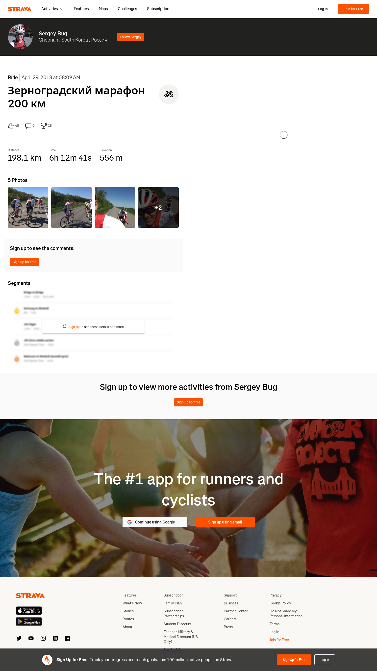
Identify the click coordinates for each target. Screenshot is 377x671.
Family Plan (173, 603)
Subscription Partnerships (174, 614)
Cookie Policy (280, 603)
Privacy (276, 595)
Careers (230, 619)
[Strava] (19, 9)
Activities (52, 8)
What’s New (132, 603)
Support (230, 595)
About (127, 626)
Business (231, 603)
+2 (158, 207)
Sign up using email (225, 522)
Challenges (127, 8)
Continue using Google (150, 522)
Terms (274, 623)
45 (13, 126)
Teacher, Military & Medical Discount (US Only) (181, 636)
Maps (103, 8)
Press (228, 626)
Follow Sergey (130, 37)
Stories (128, 611)
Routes (128, 619)
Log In (323, 9)
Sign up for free (24, 262)
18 (46, 126)
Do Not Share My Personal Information (286, 614)
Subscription (158, 8)
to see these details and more (93, 326)
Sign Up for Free (294, 660)
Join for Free (353, 9)
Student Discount (177, 623)
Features (81, 8)
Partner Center (236, 611)
